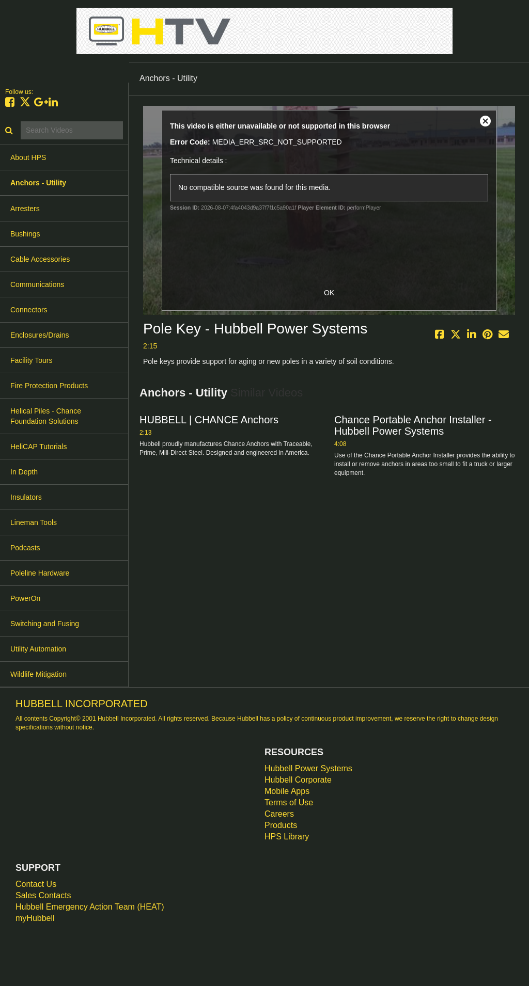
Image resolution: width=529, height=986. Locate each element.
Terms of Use (288, 802)
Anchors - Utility (38, 183)
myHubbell (35, 918)
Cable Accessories (40, 259)
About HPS (28, 157)
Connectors (29, 310)
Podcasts (25, 548)
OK (329, 293)
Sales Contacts (43, 895)
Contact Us (35, 884)
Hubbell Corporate (298, 779)
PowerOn (25, 598)
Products (280, 825)
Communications (37, 284)
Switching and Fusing (44, 623)
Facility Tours (31, 360)
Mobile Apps (286, 791)
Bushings (25, 234)
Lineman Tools (33, 522)
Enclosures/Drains (39, 335)
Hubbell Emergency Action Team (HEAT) (89, 906)
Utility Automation (38, 649)
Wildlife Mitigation (38, 674)
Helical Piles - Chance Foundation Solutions (45, 416)
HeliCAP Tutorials (38, 446)
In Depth (24, 472)
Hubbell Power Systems (308, 768)
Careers (279, 813)
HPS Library (286, 836)
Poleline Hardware (39, 573)
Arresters (25, 208)
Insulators (26, 497)
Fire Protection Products (49, 385)
